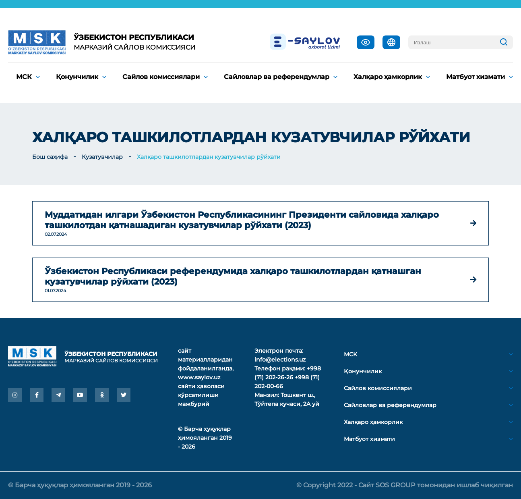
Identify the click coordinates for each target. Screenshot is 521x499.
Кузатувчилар (102, 156)
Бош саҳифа (50, 156)
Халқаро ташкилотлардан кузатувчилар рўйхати (209, 156)
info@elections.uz (280, 359)
